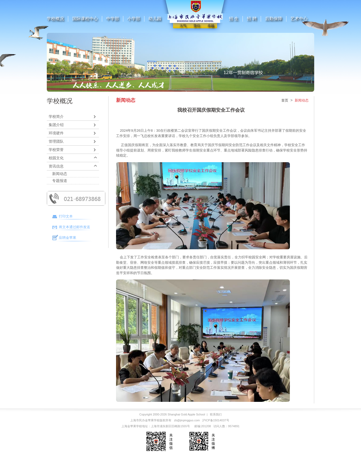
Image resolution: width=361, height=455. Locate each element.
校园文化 (56, 158)
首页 (284, 100)
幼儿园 (154, 18)
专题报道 (59, 180)
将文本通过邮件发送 (74, 227)
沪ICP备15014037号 (215, 420)
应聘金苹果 (67, 238)
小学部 (133, 18)
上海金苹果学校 (131, 426)
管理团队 (56, 141)
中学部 (112, 18)
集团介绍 (56, 125)
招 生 (234, 18)
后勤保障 (273, 18)
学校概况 (55, 18)
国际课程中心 (85, 18)
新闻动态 (59, 174)
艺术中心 (299, 18)
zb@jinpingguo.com (187, 420)
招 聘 (251, 18)
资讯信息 (56, 166)
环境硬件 (56, 133)
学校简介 (56, 116)
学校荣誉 (56, 149)
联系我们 (216, 414)
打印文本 (66, 216)
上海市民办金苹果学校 (145, 420)
